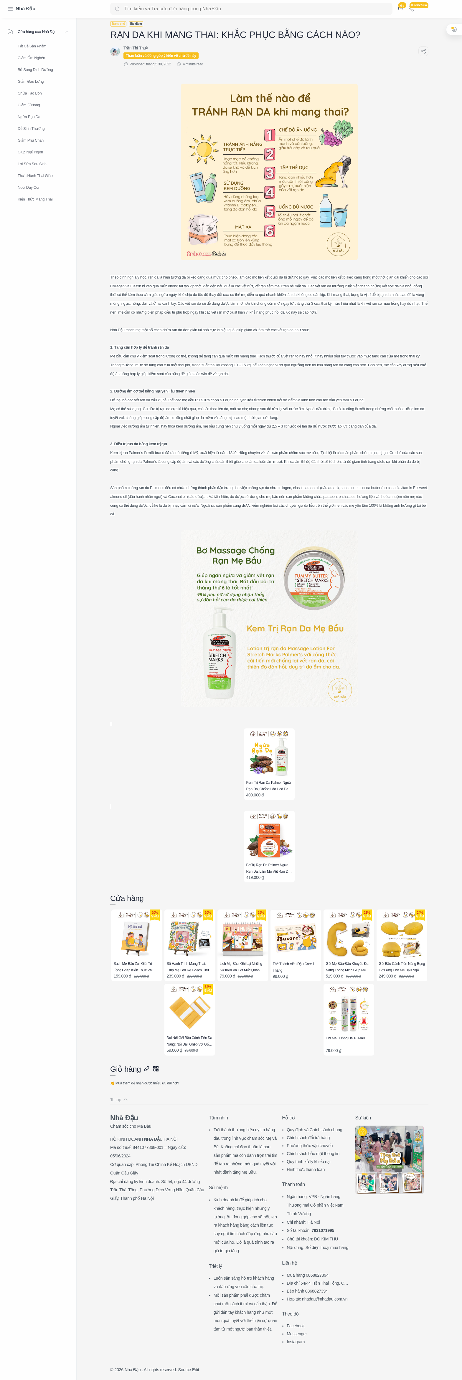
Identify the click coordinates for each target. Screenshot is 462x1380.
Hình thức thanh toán (306, 1169)
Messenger (297, 1333)
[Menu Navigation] (10, 9)
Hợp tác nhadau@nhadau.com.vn (317, 1299)
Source (184, 1369)
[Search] (251, 9)
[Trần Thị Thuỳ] (135, 48)
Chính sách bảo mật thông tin (313, 1153)
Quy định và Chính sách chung (314, 1129)
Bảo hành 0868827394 (307, 1291)
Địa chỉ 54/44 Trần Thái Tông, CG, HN (317, 1284)
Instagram (296, 1341)
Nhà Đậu (25, 8)
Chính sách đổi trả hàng (308, 1137)
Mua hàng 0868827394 (308, 1275)
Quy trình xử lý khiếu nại (308, 1161)
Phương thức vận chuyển (310, 1145)
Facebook (296, 1325)
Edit (195, 1369)
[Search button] (117, 9)
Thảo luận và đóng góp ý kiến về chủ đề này (161, 56)
